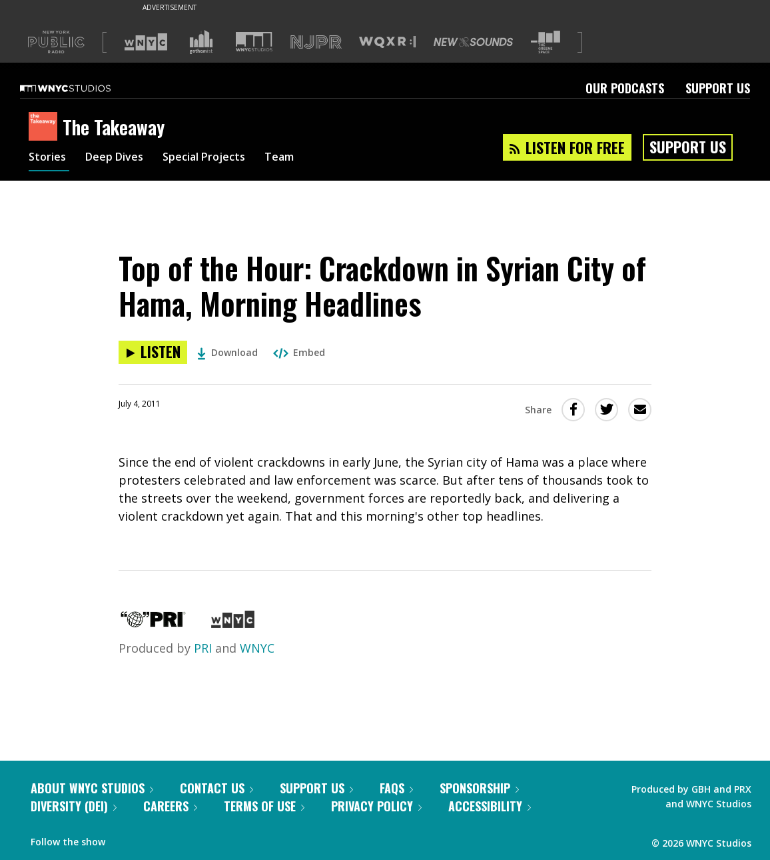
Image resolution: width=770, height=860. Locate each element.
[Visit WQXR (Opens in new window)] (387, 42)
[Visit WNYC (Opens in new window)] (146, 42)
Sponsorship (479, 788)
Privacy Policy (376, 806)
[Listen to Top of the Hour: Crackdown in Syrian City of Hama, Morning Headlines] (153, 352)
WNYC (257, 648)
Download (227, 352)
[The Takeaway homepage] (46, 127)
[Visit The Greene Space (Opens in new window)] (545, 42)
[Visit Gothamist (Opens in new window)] (201, 42)
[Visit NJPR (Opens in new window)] (316, 42)
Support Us (717, 88)
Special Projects (220, 159)
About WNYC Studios (92, 788)
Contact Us (216, 788)
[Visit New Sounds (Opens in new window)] (473, 42)
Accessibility (489, 806)
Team (303, 159)
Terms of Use (264, 806)
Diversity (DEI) (74, 806)
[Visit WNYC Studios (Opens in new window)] (254, 41)
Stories (49, 159)
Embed (299, 352)
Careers (170, 806)
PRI (203, 648)
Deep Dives (122, 159)
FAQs (396, 788)
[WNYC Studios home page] (82, 88)
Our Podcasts (624, 88)
